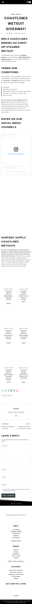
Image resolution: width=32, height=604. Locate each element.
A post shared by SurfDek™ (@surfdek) (16, 171)
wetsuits (9, 395)
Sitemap (16, 578)
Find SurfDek (16, 537)
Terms (13, 556)
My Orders (20, 570)
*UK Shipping (16, 529)
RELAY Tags (19, 574)
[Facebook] (14, 503)
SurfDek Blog (16, 533)
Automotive (21, 561)
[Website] (16, 485)
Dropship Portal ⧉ (16, 541)
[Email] (16, 477)
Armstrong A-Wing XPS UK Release (8, 426)
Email (4, 477)
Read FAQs (16, 554)
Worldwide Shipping (16, 531)
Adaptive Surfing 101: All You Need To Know (24, 426)
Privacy (18, 556)
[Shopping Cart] (29, 2)
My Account (12, 570)
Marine (10, 561)
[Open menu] (2, 2)
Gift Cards (13, 572)
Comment (5, 446)
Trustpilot (16, 595)
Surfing (13, 14)
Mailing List (12, 574)
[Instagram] (11, 503)
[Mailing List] (20, 503)
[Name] (16, 469)
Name (4, 469)
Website (4, 484)
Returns (19, 572)
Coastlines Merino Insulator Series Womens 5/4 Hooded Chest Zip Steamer (8, 374)
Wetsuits (18, 14)
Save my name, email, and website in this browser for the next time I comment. (16, 490)
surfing (4, 395)
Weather (16, 535)
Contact (16, 552)
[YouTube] (17, 503)
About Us (16, 550)
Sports (15, 561)
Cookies (16, 558)
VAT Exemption (16, 576)
